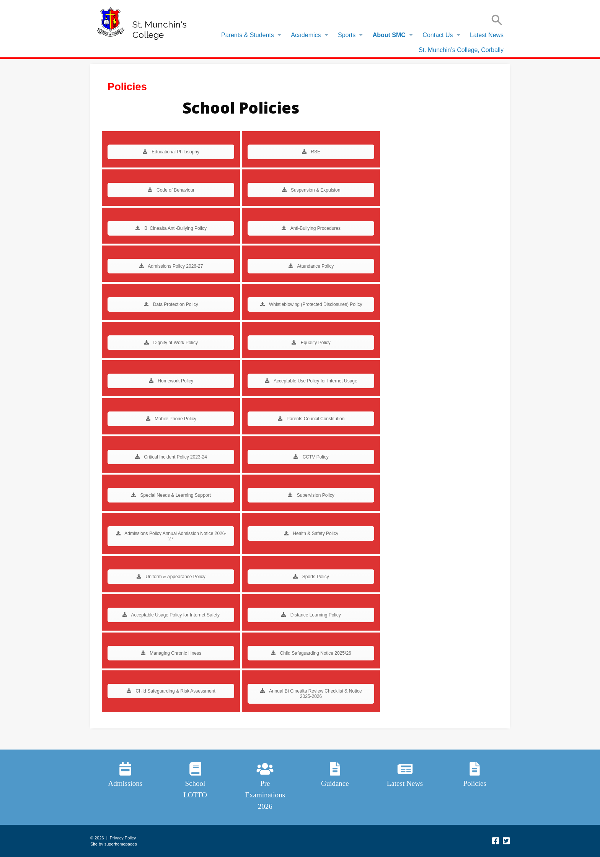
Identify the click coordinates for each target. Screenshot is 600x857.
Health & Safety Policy (311, 533)
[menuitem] (249, 35)
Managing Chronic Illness (170, 653)
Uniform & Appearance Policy (170, 576)
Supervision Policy (310, 495)
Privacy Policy (123, 838)
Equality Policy (310, 342)
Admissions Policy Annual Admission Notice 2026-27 (171, 536)
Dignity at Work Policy (171, 342)
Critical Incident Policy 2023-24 (171, 457)
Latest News (487, 35)
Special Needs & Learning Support (170, 495)
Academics (306, 35)
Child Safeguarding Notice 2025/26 (311, 653)
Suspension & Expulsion (311, 190)
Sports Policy (311, 576)
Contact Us (437, 35)
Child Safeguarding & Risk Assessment (170, 691)
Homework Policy (170, 381)
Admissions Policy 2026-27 (171, 266)
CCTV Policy (310, 457)
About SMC (389, 35)
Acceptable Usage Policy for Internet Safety (171, 615)
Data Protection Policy (170, 304)
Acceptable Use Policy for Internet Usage (310, 381)
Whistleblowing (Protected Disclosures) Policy (311, 304)
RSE (311, 151)
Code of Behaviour (171, 190)
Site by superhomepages (113, 844)
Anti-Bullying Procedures (311, 228)
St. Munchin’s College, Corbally (461, 50)
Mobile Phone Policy (170, 418)
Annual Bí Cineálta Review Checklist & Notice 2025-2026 (311, 693)
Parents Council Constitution (311, 418)
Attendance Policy (311, 266)
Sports (346, 35)
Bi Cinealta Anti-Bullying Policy (171, 228)
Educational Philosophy (170, 151)
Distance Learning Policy (311, 615)
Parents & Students (247, 35)
